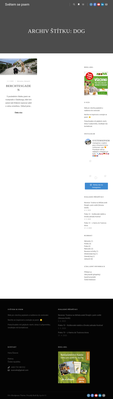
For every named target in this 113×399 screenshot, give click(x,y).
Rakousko (87, 249)
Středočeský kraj (89, 254)
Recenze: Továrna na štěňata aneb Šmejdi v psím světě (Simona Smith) (95, 205)
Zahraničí (27, 81)
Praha (86, 246)
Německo (20, 81)
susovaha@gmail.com (18, 370)
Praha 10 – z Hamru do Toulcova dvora (73, 333)
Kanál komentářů (90, 277)
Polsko (86, 244)
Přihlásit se (88, 272)
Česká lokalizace (89, 280)
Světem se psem (17, 4)
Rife (9, 395)
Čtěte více (18, 113)
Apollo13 (42, 395)
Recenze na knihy (90, 251)
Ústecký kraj (88, 256)
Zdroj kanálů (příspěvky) (92, 274)
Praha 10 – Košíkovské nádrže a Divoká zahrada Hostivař (80, 325)
